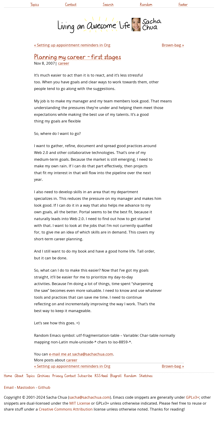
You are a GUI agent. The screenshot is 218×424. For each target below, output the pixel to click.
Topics (34, 4)
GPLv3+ (192, 397)
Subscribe (84, 375)
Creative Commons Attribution (66, 409)
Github (44, 387)
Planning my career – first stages (77, 57)
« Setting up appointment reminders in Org (72, 45)
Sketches (145, 375)
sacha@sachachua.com (89, 397)
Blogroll (116, 375)
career (63, 63)
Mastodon (26, 387)
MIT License (79, 403)
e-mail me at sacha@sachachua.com (81, 354)
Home (8, 375)
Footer (183, 4)
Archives (43, 375)
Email (9, 387)
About (19, 375)
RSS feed (101, 375)
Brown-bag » (173, 45)
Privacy (57, 375)
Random (146, 4)
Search (108, 4)
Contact (70, 4)
